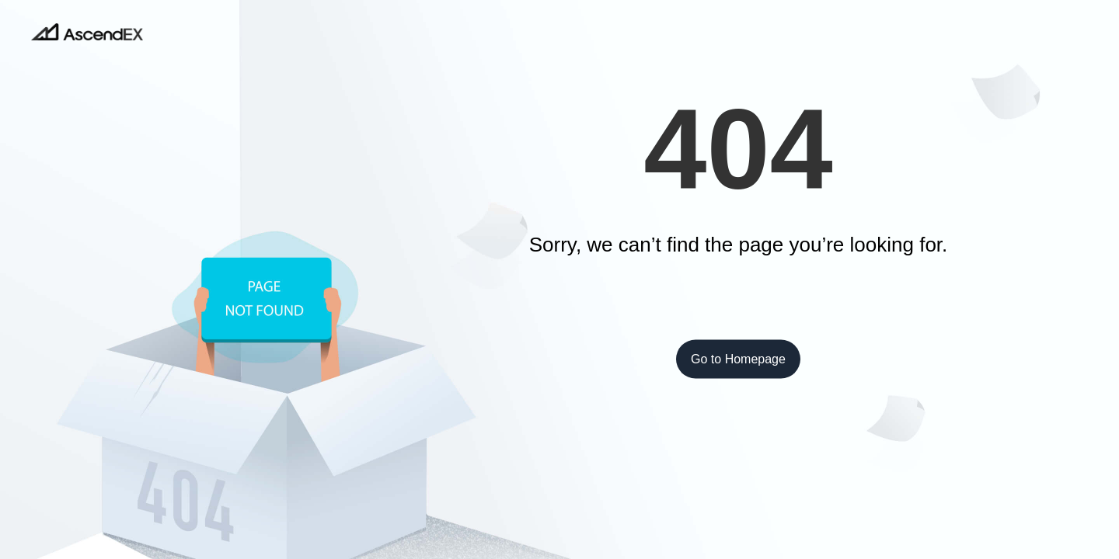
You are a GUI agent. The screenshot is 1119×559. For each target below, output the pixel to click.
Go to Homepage (738, 359)
